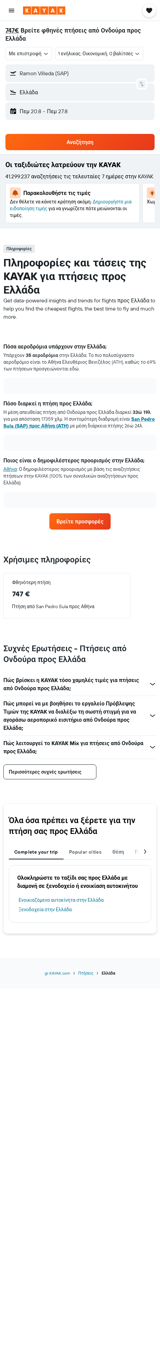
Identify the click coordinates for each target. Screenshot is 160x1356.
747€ (12, 30)
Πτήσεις (85, 973)
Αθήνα (10, 469)
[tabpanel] (80, 427)
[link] (80, 521)
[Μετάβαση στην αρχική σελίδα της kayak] (44, 10)
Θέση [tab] (118, 852)
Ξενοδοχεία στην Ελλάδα (45, 909)
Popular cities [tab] (85, 852)
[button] (11, 10)
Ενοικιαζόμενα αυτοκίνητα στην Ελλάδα (61, 900)
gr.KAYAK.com (57, 973)
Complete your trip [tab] (36, 852)
